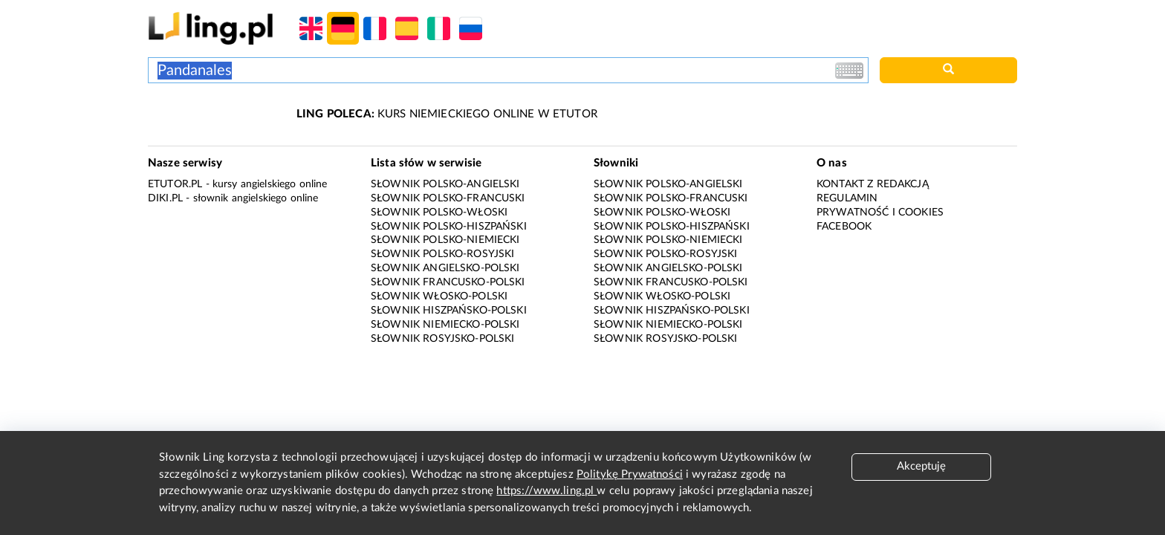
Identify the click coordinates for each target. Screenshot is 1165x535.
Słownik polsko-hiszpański (449, 226)
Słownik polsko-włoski (439, 212)
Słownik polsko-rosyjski (442, 254)
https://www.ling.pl (546, 490)
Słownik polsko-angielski (445, 184)
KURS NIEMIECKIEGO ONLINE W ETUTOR (446, 114)
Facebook (844, 226)
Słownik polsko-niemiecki (445, 240)
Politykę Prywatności (630, 474)
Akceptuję (921, 466)
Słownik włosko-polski (439, 296)
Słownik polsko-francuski (448, 198)
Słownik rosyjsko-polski (442, 339)
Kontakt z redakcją (873, 184)
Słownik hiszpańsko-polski (449, 310)
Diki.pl (165, 198)
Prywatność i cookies (880, 212)
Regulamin (847, 198)
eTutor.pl (175, 184)
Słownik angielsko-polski (445, 268)
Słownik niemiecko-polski (445, 325)
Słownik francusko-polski (448, 282)
